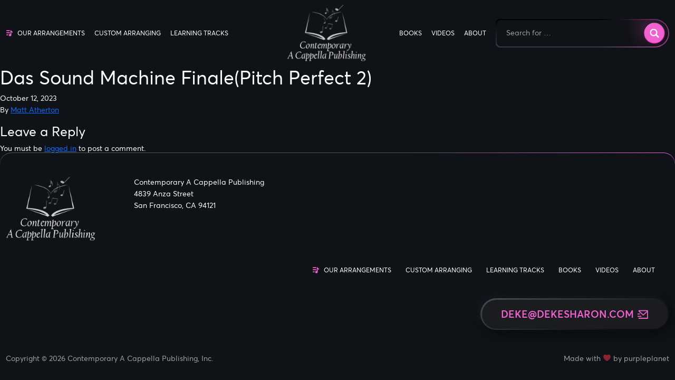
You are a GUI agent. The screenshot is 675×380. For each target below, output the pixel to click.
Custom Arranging (127, 33)
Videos (443, 33)
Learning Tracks (199, 33)
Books (410, 33)
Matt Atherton (35, 110)
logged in (60, 148)
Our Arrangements (51, 33)
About (475, 33)
